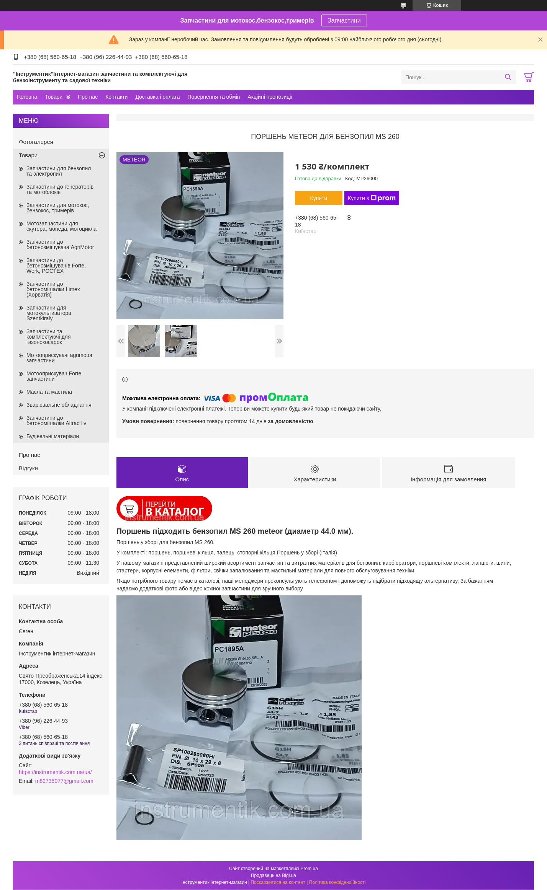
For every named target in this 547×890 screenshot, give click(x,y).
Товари (53, 97)
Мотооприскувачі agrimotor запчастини (59, 357)
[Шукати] (507, 77)
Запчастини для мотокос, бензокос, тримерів (57, 208)
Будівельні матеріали (52, 436)
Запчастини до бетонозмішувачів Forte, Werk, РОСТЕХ (56, 265)
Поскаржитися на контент (278, 882)
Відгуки (28, 468)
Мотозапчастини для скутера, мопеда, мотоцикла (61, 226)
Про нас (88, 97)
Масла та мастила (49, 392)
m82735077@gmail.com (64, 781)
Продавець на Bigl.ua (273, 876)
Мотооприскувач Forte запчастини (53, 376)
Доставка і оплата (157, 97)
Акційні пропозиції (270, 97)
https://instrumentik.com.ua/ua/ (55, 772)
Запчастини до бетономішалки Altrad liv (56, 420)
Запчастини (344, 20)
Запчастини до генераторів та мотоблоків (59, 189)
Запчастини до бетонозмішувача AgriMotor (60, 244)
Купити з (372, 198)
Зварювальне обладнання (59, 405)
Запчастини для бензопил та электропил (58, 171)
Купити (319, 198)
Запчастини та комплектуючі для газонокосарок (48, 336)
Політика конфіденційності (337, 882)
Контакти (116, 97)
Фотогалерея (36, 142)
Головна (27, 97)
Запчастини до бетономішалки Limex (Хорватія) (53, 289)
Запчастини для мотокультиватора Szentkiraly (48, 313)
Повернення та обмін (213, 97)
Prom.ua (309, 869)
